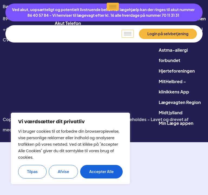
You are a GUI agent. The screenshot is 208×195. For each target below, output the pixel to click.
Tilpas (32, 171)
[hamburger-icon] (128, 34)
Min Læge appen (176, 123)
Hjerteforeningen (177, 71)
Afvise (63, 171)
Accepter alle (101, 171)
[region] (70, 148)
